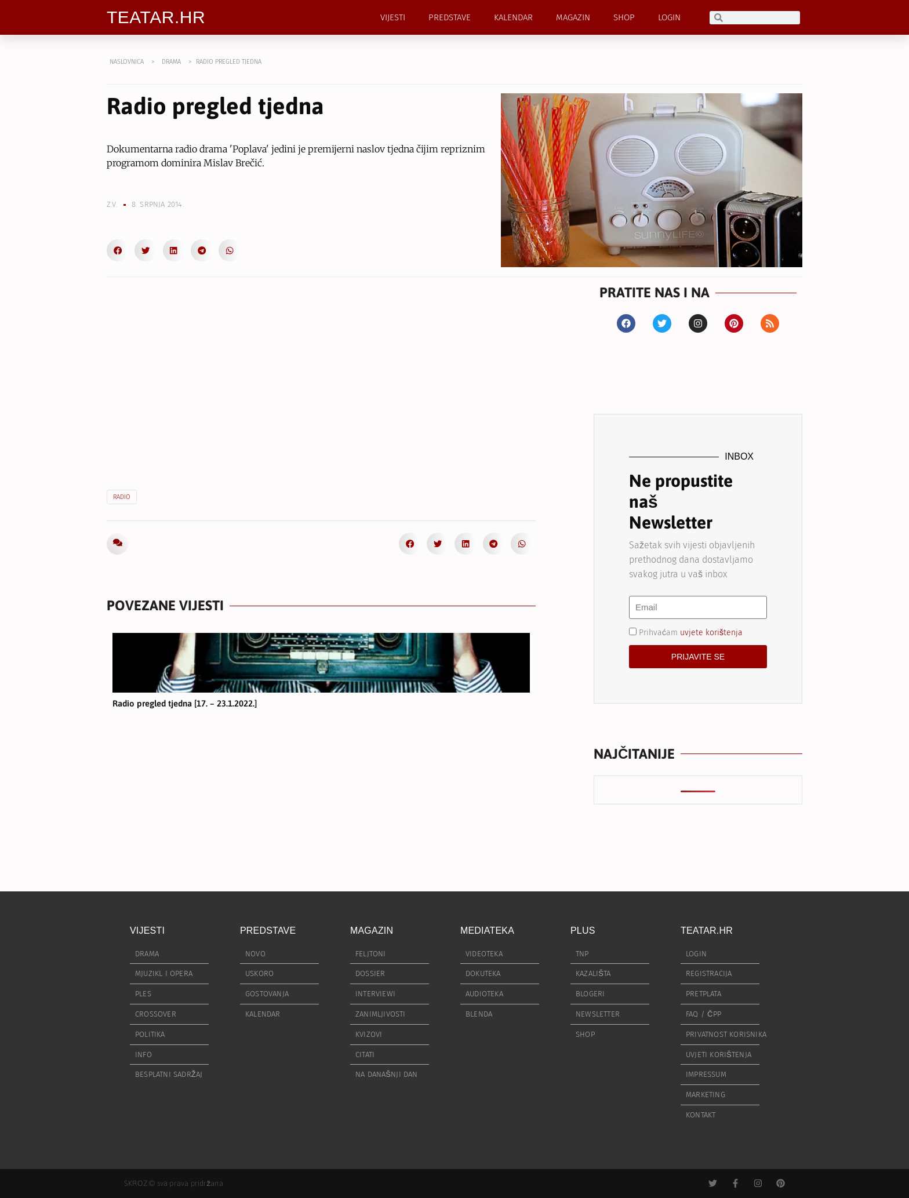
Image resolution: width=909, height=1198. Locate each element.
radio (121, 497)
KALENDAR (513, 17)
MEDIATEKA (487, 930)
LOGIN (669, 17)
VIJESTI (392, 17)
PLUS (582, 930)
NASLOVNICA (127, 61)
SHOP (624, 17)
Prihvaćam (691, 632)
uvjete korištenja (711, 632)
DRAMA (171, 61)
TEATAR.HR (156, 17)
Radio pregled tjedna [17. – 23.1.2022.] (184, 703)
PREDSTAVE (449, 17)
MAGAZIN (573, 17)
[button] (118, 250)
